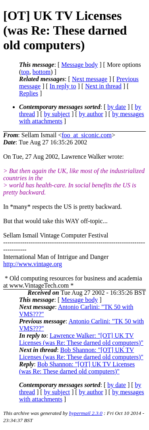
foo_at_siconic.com (87, 135)
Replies (28, 93)
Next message (89, 79)
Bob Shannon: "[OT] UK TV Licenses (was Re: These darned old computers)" (81, 353)
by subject (57, 114)
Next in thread (103, 86)
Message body (79, 64)
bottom (41, 71)
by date (116, 106)
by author (91, 114)
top (25, 71)
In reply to (63, 86)
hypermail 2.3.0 (86, 413)
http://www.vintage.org (32, 264)
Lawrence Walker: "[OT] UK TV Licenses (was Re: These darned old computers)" (81, 339)
